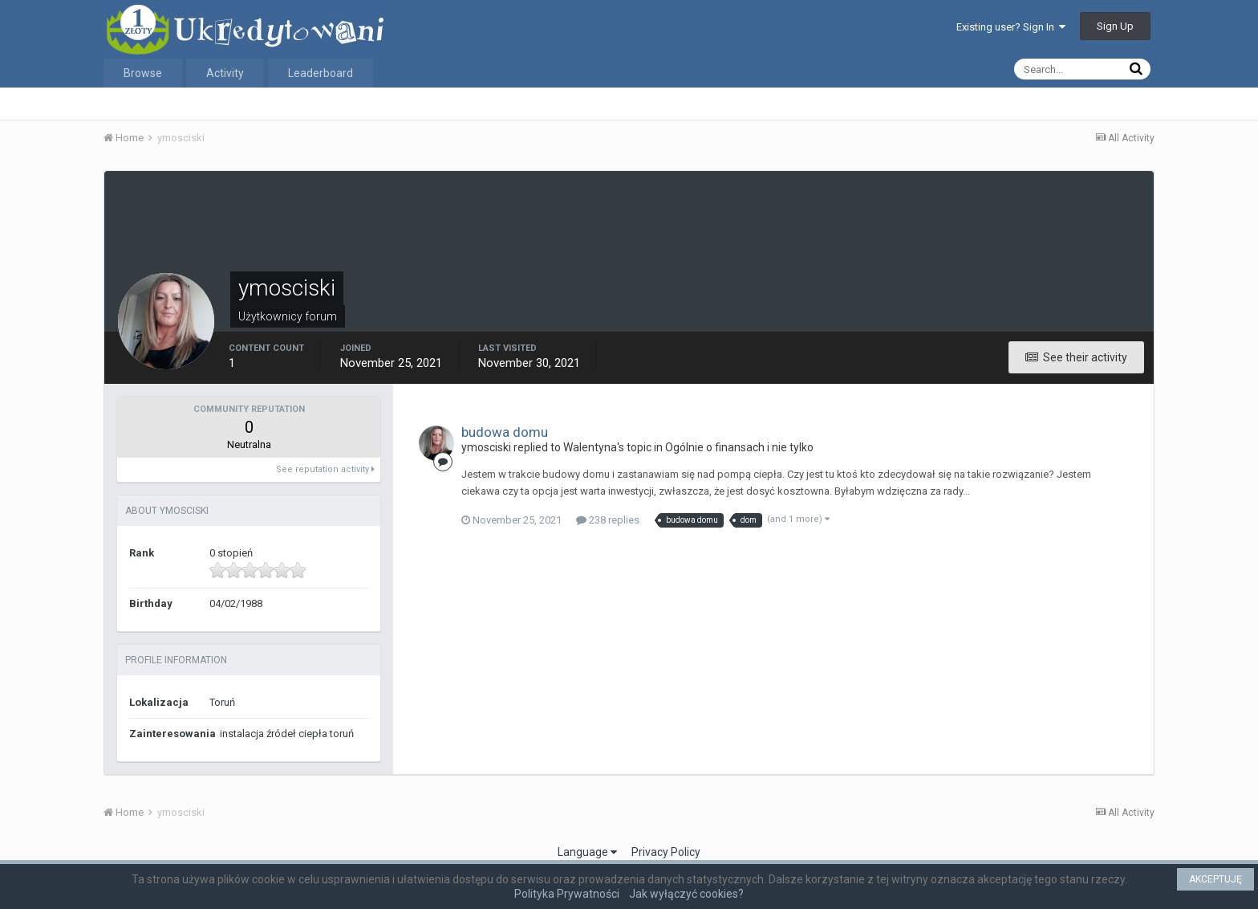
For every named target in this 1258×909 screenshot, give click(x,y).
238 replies (607, 520)
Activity (225, 73)
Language (587, 852)
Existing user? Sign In (1010, 27)
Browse (143, 73)
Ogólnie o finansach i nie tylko (739, 447)
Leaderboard (320, 73)
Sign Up (1115, 26)
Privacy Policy (665, 852)
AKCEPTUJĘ (1215, 879)
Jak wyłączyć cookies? (686, 893)
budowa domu (504, 432)
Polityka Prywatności (566, 893)
